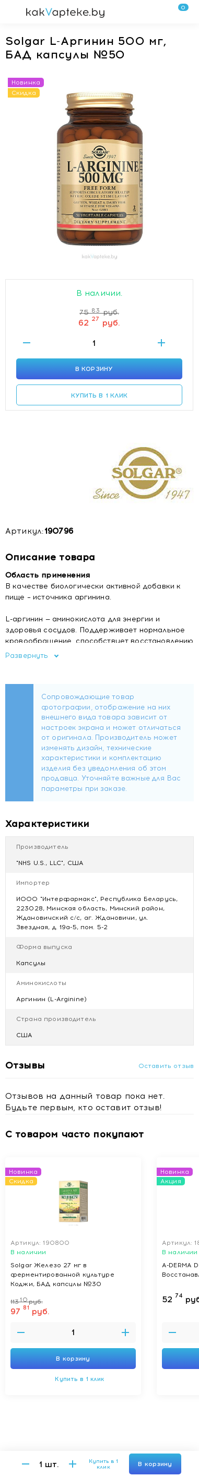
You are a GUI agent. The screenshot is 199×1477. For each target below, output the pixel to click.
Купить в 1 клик (99, 395)
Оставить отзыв (166, 1066)
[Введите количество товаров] (94, 342)
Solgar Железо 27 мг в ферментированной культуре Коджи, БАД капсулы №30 (62, 1274)
